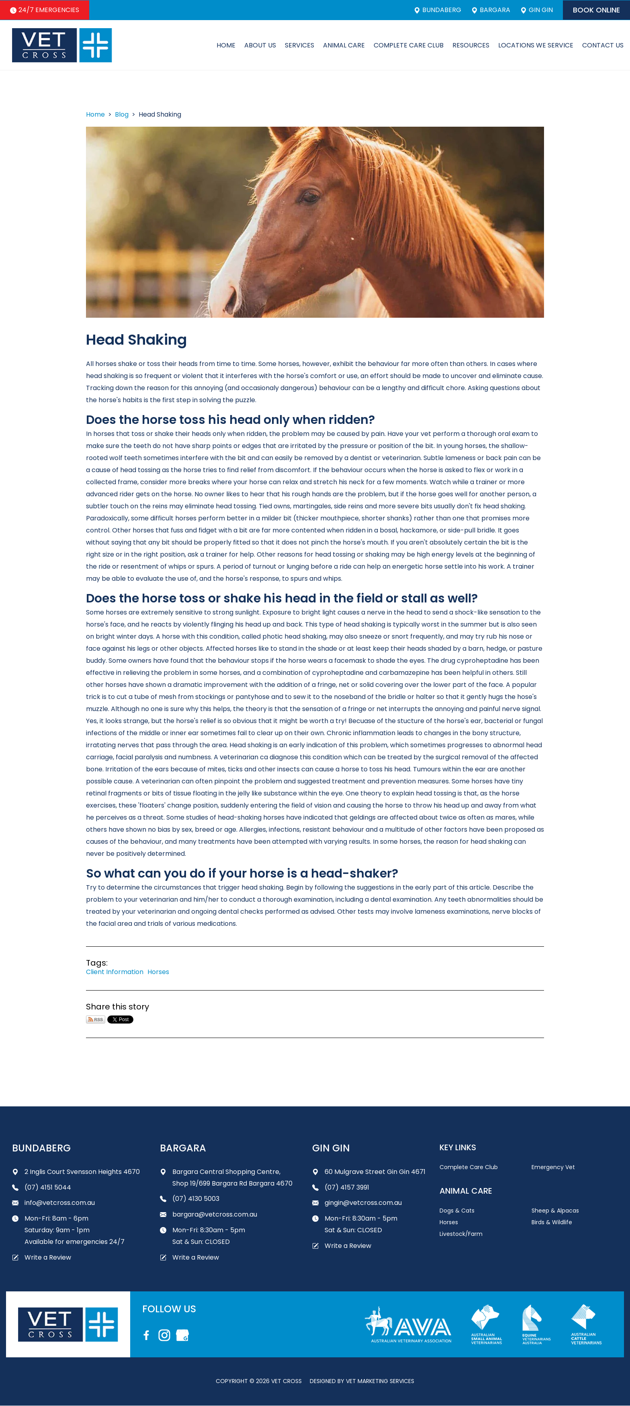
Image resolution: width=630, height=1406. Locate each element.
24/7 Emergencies (44, 9)
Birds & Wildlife (552, 1222)
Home (226, 45)
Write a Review (41, 1257)
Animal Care (344, 45)
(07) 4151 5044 (41, 1187)
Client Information (114, 971)
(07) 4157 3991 (340, 1187)
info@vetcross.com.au (53, 1202)
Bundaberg (437, 10)
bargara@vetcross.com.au (208, 1214)
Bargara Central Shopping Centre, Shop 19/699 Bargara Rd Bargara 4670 (226, 1177)
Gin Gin (536, 10)
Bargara (490, 10)
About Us (260, 45)
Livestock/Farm (461, 1234)
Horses (158, 971)
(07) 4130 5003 (189, 1198)
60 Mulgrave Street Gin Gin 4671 (368, 1171)
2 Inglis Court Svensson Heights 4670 (76, 1171)
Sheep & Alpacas (555, 1210)
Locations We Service (535, 45)
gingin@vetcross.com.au (357, 1202)
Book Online (596, 10)
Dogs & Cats (457, 1210)
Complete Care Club (409, 45)
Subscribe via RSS (95, 1019)
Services (299, 45)
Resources (470, 45)
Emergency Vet (553, 1167)
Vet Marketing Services (380, 1381)
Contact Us (603, 45)
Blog (122, 114)
